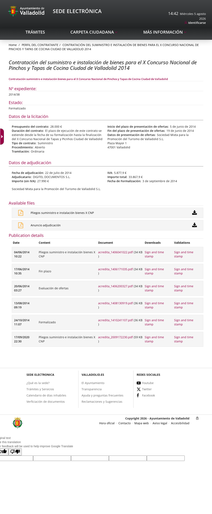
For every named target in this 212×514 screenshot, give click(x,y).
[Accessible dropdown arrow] (3, 136)
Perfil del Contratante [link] (40, 45)
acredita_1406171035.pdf (115, 269)
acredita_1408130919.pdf (115, 303)
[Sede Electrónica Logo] (27, 11)
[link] (195, 23)
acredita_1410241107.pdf (115, 320)
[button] (15, 452)
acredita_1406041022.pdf (115, 252)
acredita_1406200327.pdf (115, 286)
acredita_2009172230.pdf (115, 337)
